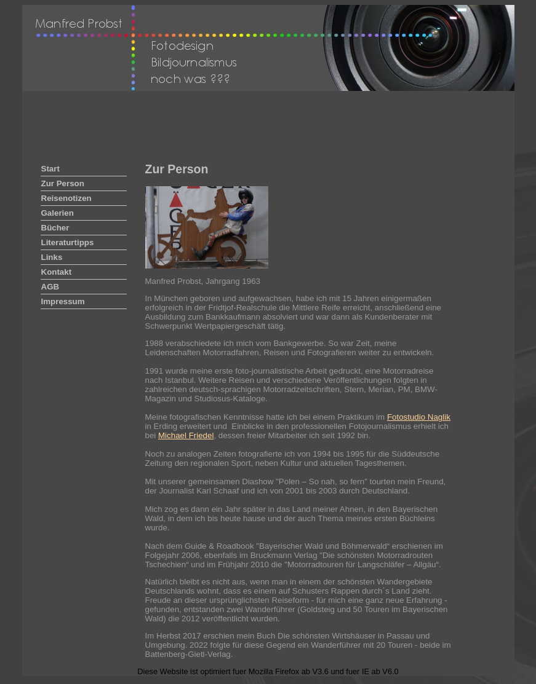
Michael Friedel (186, 435)
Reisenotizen (66, 198)
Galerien (57, 213)
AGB (50, 286)
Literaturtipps (67, 242)
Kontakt (56, 272)
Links (52, 257)
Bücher (55, 227)
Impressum (63, 301)
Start (50, 168)
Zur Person (62, 183)
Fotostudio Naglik (418, 417)
